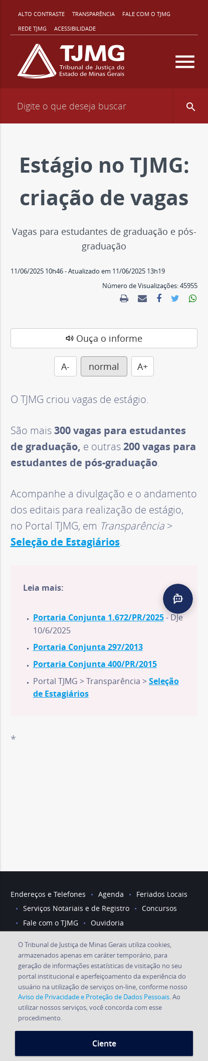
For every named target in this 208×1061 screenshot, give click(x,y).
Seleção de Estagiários (65, 542)
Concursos (159, 908)
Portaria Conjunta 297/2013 (88, 646)
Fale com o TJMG (146, 14)
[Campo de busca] (104, 105)
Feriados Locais (161, 894)
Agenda (111, 894)
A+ (142, 366)
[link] (124, 298)
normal (104, 366)
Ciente (104, 1043)
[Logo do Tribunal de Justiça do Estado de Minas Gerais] (71, 65)
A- (65, 366)
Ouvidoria (107, 922)
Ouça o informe (109, 338)
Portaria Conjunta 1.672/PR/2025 (98, 617)
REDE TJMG (32, 28)
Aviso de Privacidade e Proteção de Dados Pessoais (93, 996)
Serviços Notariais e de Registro (76, 908)
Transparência (93, 14)
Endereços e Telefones (48, 894)
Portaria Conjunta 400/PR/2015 (95, 664)
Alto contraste (41, 14)
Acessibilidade (75, 28)
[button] (190, 105)
